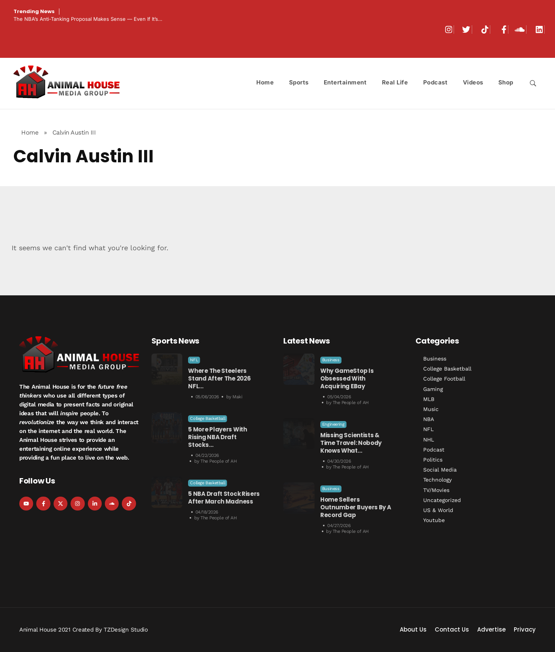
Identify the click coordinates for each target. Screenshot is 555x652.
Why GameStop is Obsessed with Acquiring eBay (347, 378)
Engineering (333, 424)
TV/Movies (436, 490)
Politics (432, 460)
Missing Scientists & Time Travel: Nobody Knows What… (351, 443)
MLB (428, 399)
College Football (444, 379)
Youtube (434, 520)
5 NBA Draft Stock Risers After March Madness (224, 497)
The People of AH (218, 461)
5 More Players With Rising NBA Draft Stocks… (217, 437)
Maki (237, 396)
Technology (437, 480)
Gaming (433, 389)
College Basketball (207, 418)
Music (431, 409)
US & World (438, 510)
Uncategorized (442, 500)
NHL (428, 439)
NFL (194, 359)
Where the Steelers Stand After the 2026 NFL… (219, 378)
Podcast (433, 449)
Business (331, 359)
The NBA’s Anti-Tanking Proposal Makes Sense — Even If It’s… (87, 19)
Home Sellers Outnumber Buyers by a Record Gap (355, 507)
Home (29, 132)
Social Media (440, 470)
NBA (428, 419)
